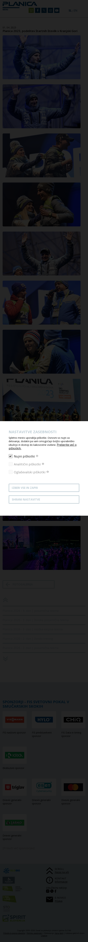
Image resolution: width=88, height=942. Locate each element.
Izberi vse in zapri (25, 488)
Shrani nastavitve (26, 499)
